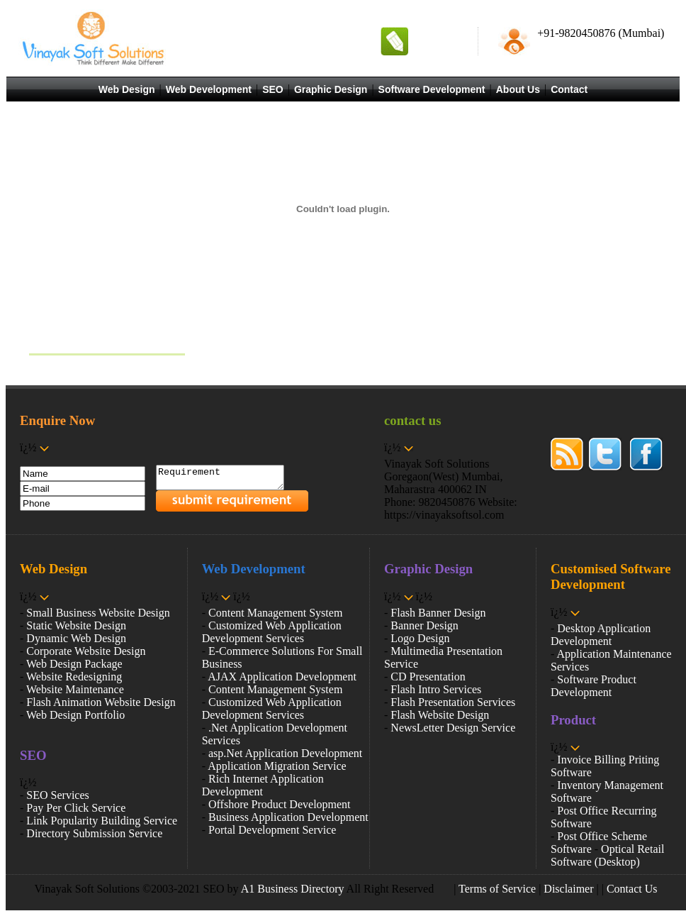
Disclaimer (568, 889)
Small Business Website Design (97, 613)
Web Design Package (74, 664)
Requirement (227, 480)
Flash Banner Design (437, 613)
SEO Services (57, 795)
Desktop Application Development (601, 634)
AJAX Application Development (282, 677)
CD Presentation (427, 677)
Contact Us (632, 889)
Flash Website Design (439, 715)
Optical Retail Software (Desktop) (607, 855)
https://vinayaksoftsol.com (444, 515)
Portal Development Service (272, 830)
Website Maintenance (75, 689)
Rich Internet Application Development (263, 785)
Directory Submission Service (94, 833)
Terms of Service (497, 889)
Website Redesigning (74, 677)
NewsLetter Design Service (452, 728)
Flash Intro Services (435, 689)
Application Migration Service (277, 766)
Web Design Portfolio (75, 715)
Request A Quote (439, 40)
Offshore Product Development (279, 804)
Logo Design (419, 638)
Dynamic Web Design (76, 638)
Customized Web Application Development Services (272, 631)
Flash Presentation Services (452, 702)
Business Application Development (288, 817)
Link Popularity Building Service (101, 821)
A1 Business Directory (292, 889)
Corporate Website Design (85, 651)
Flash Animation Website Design (100, 702)
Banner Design (424, 625)
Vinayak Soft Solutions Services (102, 337)
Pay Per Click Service (75, 808)
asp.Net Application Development (285, 753)
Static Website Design (76, 625)
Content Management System (275, 613)
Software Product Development (593, 685)
